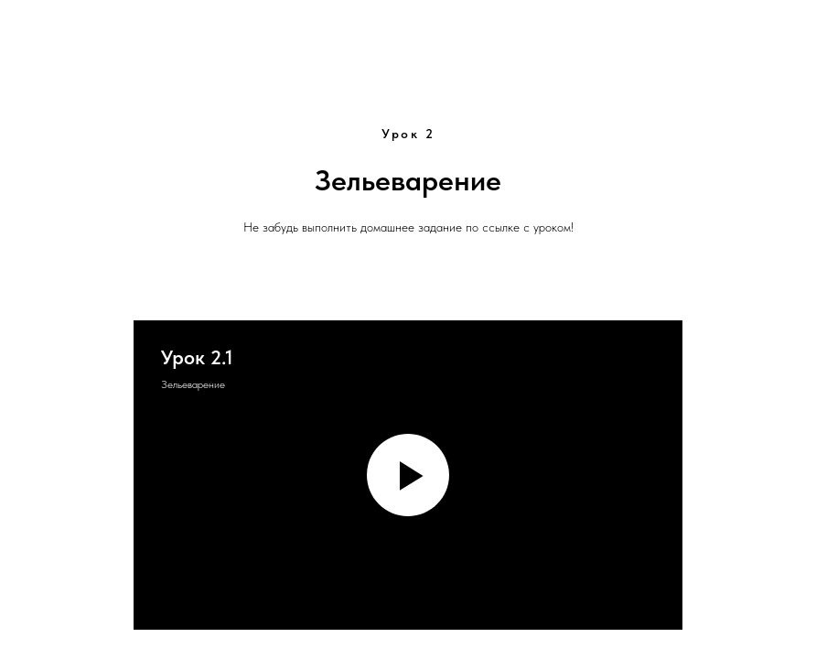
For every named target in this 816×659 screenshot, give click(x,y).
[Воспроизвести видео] (408, 475)
